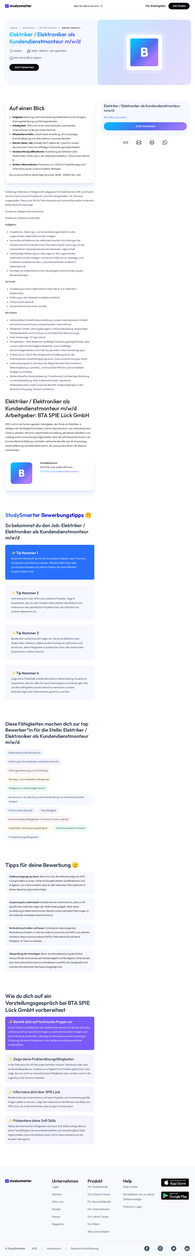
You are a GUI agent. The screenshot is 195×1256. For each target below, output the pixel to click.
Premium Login (132, 1207)
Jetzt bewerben (24, 67)
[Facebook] (146, 1248)
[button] (125, 142)
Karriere (57, 1194)
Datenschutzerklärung (84, 1249)
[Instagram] (160, 1248)
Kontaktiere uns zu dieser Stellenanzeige (139, 1197)
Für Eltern (94, 1224)
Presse (56, 1217)
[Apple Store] (175, 1182)
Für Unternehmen (99, 1209)
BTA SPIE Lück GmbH (115, 117)
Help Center (130, 1187)
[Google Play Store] (175, 1196)
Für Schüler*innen (99, 1194)
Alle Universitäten (99, 1232)
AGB (34, 1249)
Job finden (179, 6)
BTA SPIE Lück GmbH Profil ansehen (59, 471)
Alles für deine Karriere (88, 6)
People (56, 1209)
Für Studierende (98, 1187)
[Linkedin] (187, 1248)
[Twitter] (173, 1248)
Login (55, 1187)
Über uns (57, 1202)
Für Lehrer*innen (98, 1217)
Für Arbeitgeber (156, 6)
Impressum (54, 1249)
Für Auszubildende (99, 1202)
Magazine (58, 1224)
